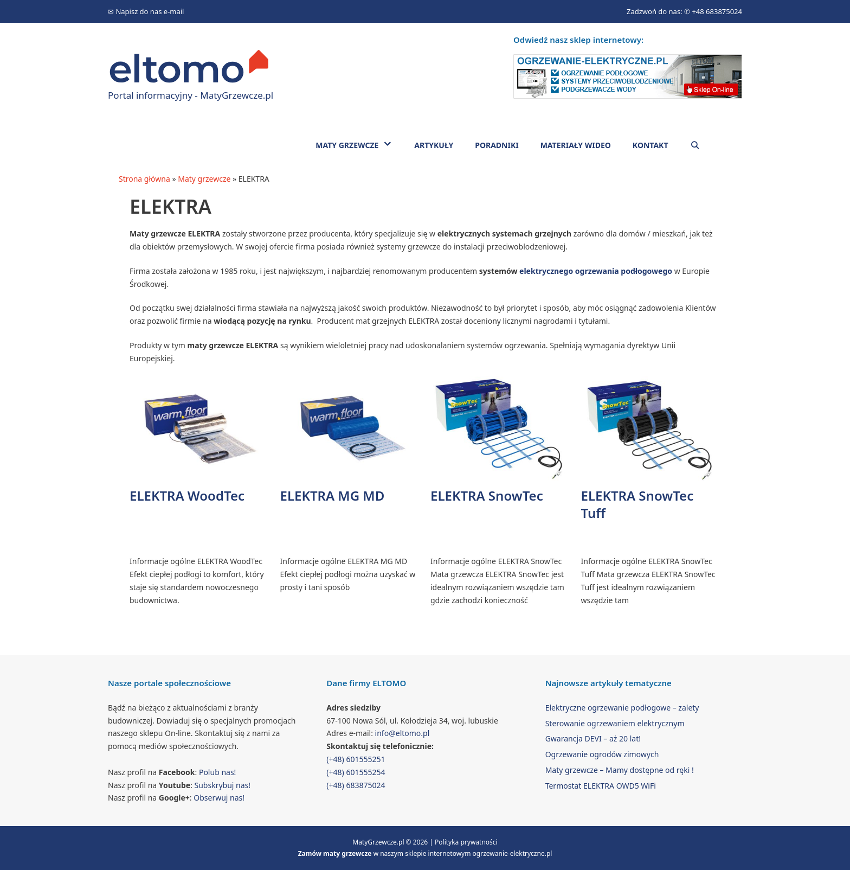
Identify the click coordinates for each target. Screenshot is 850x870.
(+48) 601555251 (355, 759)
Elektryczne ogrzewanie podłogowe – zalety (622, 707)
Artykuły (433, 145)
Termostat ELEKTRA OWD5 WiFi (600, 786)
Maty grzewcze (359, 144)
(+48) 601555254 (355, 772)
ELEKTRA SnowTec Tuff (637, 504)
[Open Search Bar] (695, 145)
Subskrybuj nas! (223, 785)
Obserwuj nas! (219, 797)
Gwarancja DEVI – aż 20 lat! (593, 738)
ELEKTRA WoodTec (187, 495)
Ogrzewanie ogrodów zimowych (602, 754)
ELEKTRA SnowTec (486, 495)
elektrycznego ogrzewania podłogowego (595, 271)
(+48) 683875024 (355, 785)
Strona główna (144, 179)
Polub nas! (217, 772)
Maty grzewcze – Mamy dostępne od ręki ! (619, 770)
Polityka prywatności (466, 842)
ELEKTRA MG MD (332, 495)
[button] (390, 144)
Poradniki (496, 145)
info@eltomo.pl (402, 733)
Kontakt (650, 145)
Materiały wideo (575, 145)
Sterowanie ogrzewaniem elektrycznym (615, 723)
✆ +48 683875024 (713, 11)
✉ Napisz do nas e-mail (146, 11)
